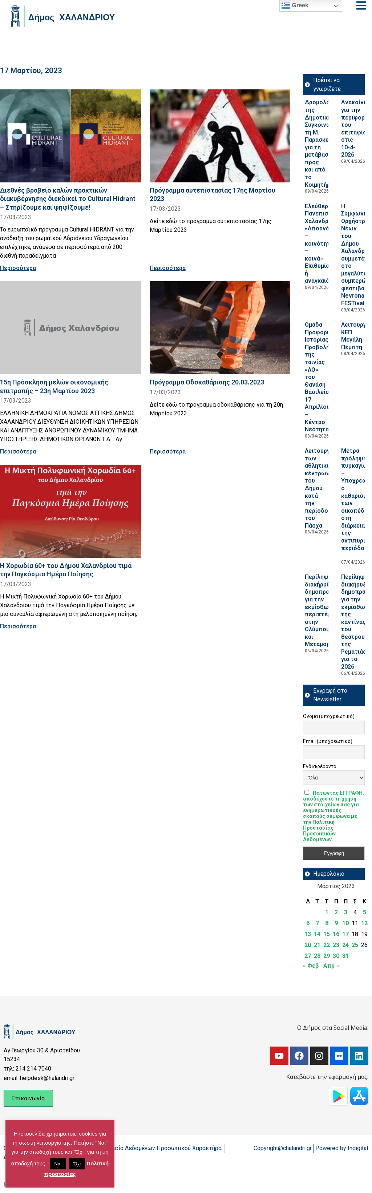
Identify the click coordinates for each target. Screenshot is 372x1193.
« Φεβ (311, 965)
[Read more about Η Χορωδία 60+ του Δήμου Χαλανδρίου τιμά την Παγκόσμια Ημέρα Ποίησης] (70, 511)
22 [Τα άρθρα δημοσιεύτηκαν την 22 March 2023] (326, 945)
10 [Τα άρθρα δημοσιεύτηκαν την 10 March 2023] (345, 923)
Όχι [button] (77, 1163)
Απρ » (331, 965)
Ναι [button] (57, 1163)
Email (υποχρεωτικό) (327, 741)
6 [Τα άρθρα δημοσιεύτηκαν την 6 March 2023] (308, 923)
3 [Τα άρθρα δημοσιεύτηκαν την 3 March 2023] (345, 912)
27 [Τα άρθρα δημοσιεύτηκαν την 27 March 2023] (307, 955)
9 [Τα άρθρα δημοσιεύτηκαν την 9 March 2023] (336, 923)
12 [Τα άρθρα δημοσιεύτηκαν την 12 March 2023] (364, 923)
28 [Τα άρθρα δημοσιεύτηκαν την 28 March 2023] (317, 955)
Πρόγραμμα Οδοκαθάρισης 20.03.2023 (207, 382)
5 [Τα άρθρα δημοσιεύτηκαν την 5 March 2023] (364, 912)
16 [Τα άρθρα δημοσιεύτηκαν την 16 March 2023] (336, 934)
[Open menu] (361, 5)
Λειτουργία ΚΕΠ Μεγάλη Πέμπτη (356, 336)
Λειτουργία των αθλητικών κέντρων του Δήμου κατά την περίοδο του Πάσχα (320, 488)
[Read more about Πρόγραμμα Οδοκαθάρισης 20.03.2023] (220, 327)
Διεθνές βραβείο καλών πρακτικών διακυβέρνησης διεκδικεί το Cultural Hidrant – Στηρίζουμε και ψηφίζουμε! (68, 198)
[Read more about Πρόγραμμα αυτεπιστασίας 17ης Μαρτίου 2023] (220, 135)
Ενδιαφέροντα (319, 766)
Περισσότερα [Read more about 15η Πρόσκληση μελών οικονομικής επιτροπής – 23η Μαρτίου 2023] (18, 451)
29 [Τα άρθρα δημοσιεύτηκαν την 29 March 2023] (326, 955)
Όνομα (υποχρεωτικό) (329, 716)
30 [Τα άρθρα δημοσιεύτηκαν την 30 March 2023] (336, 955)
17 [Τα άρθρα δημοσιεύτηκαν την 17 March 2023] (345, 934)
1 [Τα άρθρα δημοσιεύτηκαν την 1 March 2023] (326, 912)
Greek (295, 5)
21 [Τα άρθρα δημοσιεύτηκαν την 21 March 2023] (317, 945)
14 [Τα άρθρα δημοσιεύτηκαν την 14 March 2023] (317, 934)
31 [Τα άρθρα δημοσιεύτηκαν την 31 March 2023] (345, 955)
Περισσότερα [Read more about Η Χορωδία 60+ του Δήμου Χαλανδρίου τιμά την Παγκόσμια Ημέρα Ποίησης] (18, 626)
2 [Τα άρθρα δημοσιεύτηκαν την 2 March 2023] (336, 912)
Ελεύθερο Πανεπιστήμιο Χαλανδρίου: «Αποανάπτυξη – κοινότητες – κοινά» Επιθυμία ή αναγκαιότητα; (325, 244)
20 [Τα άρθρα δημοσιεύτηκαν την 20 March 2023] (307, 945)
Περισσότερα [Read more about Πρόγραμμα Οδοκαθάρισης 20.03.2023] (168, 451)
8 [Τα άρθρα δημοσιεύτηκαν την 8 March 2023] (326, 923)
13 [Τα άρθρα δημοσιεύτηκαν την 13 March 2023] (307, 934)
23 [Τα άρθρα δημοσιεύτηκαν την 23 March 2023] (336, 945)
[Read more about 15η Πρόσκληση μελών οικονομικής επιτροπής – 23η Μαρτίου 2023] (70, 327)
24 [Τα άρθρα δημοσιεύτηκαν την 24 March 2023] (345, 945)
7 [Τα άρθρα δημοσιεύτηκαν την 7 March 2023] (317, 923)
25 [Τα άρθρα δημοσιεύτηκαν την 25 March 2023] (355, 945)
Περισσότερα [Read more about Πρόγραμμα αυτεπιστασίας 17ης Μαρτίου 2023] (168, 268)
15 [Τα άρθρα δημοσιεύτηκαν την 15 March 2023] (326, 934)
